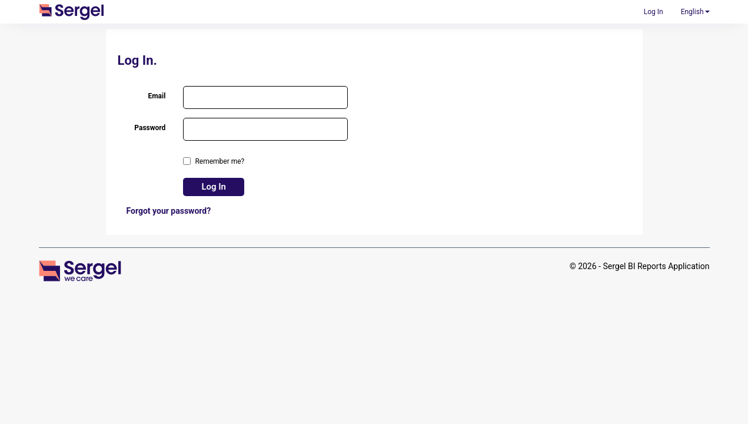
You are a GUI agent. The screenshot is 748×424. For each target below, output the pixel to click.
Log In (653, 12)
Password (149, 128)
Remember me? (219, 161)
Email (156, 96)
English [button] (695, 12)
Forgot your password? (169, 211)
